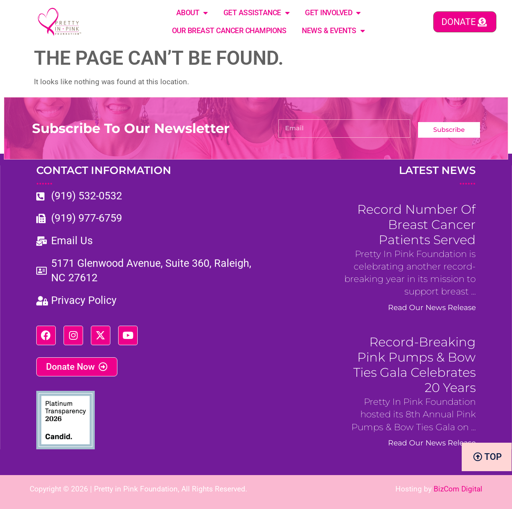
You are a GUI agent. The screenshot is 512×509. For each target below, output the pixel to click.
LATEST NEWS (437, 175)
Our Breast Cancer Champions (229, 30)
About (192, 12)
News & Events (333, 30)
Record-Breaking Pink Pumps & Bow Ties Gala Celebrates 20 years (414, 364)
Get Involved (333, 12)
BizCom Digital (458, 488)
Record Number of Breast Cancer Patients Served (416, 224)
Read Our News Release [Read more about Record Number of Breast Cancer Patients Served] (432, 307)
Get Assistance (256, 12)
